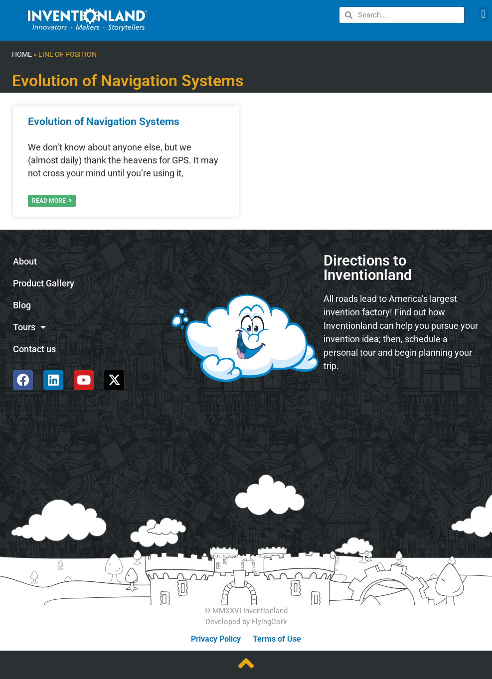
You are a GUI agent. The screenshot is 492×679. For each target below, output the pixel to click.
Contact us (34, 349)
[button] (483, 14)
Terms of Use (277, 639)
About (25, 262)
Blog (22, 305)
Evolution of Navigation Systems (103, 122)
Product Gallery (43, 283)
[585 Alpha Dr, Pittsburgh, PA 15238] (402, 406)
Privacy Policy (216, 639)
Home (22, 54)
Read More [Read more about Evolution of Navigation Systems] (52, 200)
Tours (29, 327)
